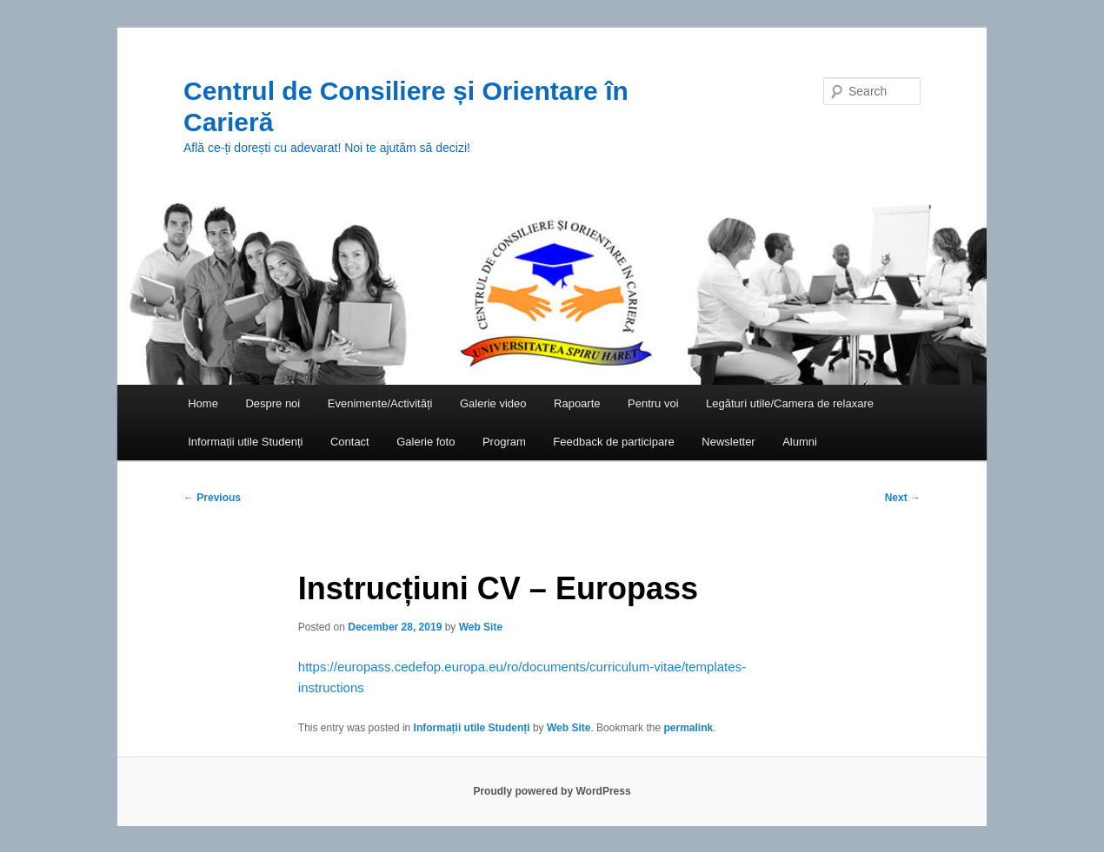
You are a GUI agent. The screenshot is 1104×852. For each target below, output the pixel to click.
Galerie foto (425, 441)
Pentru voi (653, 403)
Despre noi (272, 403)
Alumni (799, 441)
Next (903, 498)
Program (504, 441)
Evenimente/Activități (380, 403)
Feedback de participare (613, 441)
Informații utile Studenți (245, 441)
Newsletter (728, 441)
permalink (688, 728)
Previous (212, 498)
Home (203, 403)
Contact (349, 441)
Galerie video (493, 403)
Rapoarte (577, 403)
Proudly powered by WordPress (551, 791)
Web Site (480, 627)
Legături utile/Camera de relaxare (790, 403)
